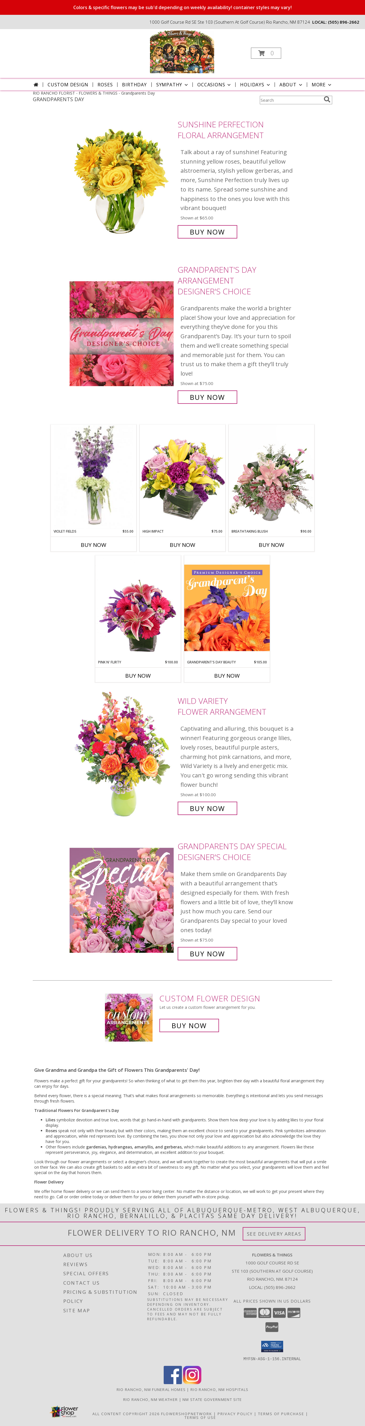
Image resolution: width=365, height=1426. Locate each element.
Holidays (255, 85)
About (291, 85)
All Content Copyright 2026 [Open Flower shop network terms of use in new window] (126, 1413)
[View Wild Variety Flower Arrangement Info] (122, 754)
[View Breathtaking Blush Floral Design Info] (271, 477)
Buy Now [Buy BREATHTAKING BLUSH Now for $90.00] (271, 545)
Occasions (214, 85)
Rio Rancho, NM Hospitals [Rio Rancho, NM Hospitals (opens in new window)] (219, 1389)
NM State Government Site (212, 1399)
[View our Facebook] (173, 1382)
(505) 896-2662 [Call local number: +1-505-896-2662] (343, 22)
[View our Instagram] (192, 1382)
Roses (105, 85)
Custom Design (68, 85)
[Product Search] (290, 100)
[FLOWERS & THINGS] (182, 51)
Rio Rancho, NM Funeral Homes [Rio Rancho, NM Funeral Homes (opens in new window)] (151, 1389)
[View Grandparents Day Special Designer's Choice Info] (122, 900)
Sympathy (172, 85)
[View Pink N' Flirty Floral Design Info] (138, 607)
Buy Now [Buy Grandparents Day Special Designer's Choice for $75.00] (207, 953)
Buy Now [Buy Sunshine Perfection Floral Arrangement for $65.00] (207, 232)
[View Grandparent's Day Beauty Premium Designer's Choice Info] (227, 607)
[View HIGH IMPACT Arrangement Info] (182, 476)
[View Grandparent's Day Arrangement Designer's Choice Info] (122, 333)
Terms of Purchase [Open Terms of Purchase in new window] (281, 1413)
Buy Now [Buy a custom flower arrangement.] (189, 1025)
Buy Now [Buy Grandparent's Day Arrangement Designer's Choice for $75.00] (207, 397)
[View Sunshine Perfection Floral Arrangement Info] (122, 178)
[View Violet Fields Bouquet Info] (93, 477)
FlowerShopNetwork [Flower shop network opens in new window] (186, 1413)
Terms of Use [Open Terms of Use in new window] (200, 1417)
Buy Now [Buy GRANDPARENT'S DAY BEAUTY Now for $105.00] (227, 675)
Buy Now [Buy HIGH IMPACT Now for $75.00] (182, 545)
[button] (266, 53)
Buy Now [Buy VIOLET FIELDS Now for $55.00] (93, 545)
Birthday (134, 85)
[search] (327, 99)
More (322, 85)
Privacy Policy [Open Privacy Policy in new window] (235, 1413)
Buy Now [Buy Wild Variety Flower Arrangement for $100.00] (207, 808)
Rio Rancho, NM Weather (150, 1399)
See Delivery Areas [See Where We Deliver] (274, 1234)
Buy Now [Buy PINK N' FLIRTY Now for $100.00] (138, 675)
